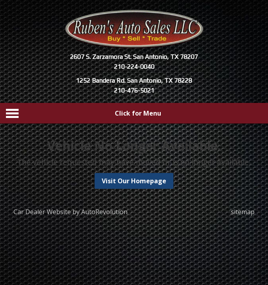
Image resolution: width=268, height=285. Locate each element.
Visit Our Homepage (134, 181)
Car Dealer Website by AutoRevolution (70, 211)
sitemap (243, 211)
